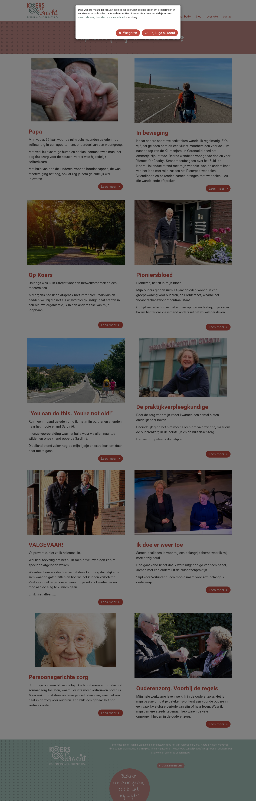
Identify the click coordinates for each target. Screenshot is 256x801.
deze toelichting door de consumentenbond (101, 17)
